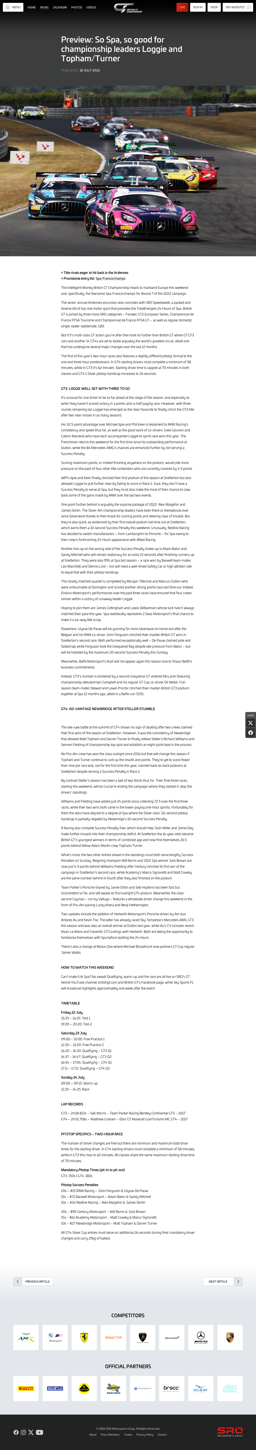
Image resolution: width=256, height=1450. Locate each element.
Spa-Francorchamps (110, 278)
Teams (128, 1434)
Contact (162, 1434)
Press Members (110, 1434)
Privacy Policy (145, 1434)
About (93, 1434)
